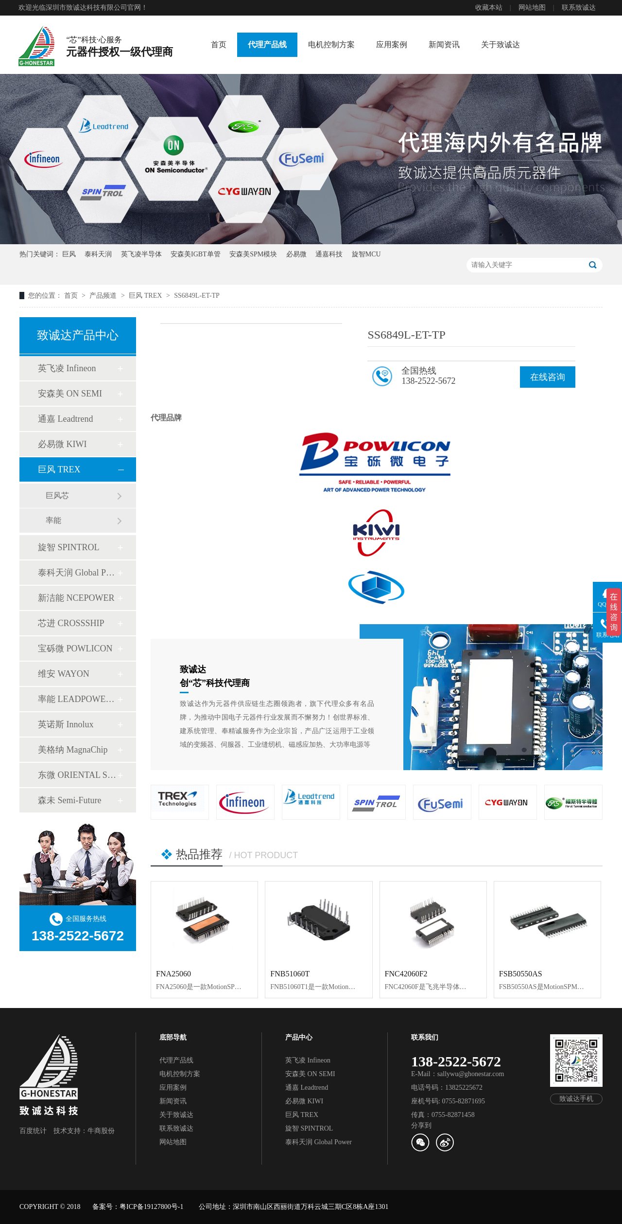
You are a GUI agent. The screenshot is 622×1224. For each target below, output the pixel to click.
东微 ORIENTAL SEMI (77, 775)
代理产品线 (267, 44)
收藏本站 (488, 7)
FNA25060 (173, 974)
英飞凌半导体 (141, 254)
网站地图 (532, 7)
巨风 (69, 254)
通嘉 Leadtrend (65, 419)
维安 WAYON (63, 674)
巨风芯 (57, 495)
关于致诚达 (500, 44)
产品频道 (104, 295)
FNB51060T (290, 974)
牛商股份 (101, 1130)
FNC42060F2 (406, 974)
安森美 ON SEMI (70, 393)
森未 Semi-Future (70, 800)
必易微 (296, 254)
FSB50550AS (520, 974)
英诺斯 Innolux (66, 724)
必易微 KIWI (62, 444)
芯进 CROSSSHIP (71, 623)
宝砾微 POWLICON (75, 648)
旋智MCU (366, 254)
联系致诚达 (579, 7)
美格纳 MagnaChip (73, 750)
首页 (218, 44)
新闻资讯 (444, 44)
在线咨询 (547, 377)
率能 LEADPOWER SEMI (77, 699)
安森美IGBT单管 (196, 254)
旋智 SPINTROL (69, 547)
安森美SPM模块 (253, 254)
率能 (53, 520)
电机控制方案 (331, 44)
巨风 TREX (146, 295)
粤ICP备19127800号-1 (151, 1206)
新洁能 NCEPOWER (76, 598)
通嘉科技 (329, 254)
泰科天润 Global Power (77, 572)
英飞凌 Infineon (67, 368)
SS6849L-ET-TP (197, 295)
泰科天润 (98, 254)
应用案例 (391, 44)
